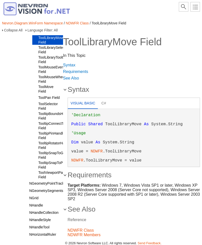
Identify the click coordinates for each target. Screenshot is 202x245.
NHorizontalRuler (42, 234)
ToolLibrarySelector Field (53, 50)
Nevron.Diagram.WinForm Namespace (32, 23)
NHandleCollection (44, 213)
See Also (71, 78)
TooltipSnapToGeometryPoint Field (61, 155)
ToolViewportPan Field (51, 175)
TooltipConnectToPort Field (55, 125)
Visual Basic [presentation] (83, 103)
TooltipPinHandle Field (51, 135)
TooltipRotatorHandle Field (54, 145)
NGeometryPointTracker (48, 183)
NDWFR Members (84, 235)
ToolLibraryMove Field (51, 40)
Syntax (69, 65)
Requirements (75, 71)
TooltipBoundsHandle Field (55, 116)
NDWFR (97, 151)
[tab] (83, 104)
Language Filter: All (42, 30)
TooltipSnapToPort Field (52, 165)
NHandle (36, 205)
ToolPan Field (49, 98)
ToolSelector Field (48, 106)
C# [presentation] (103, 103)
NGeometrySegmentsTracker (52, 191)
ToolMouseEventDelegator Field (59, 69)
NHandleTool (39, 227)
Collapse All (13, 30)
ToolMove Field (45, 89)
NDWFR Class (77, 23)
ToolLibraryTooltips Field (53, 59)
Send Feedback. (150, 243)
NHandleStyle (40, 220)
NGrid (34, 198)
